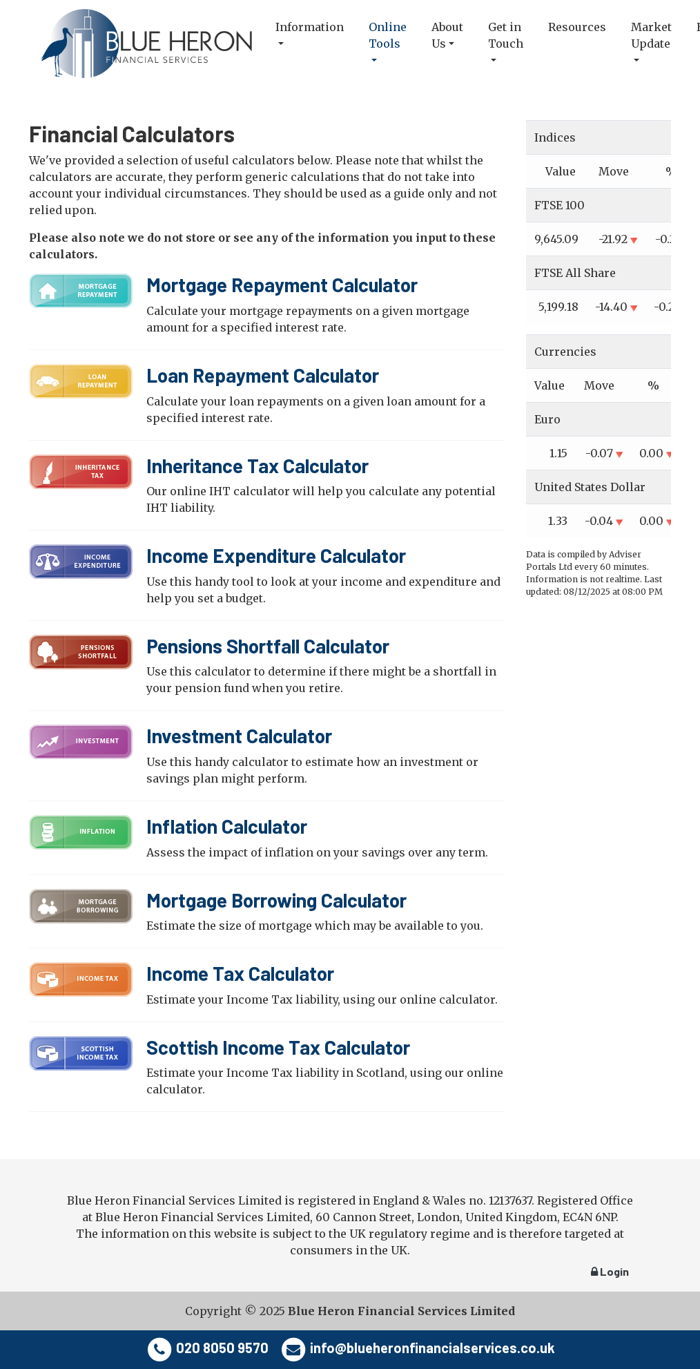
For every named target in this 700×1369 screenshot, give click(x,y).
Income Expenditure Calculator (276, 555)
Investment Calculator (239, 735)
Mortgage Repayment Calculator (282, 284)
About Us (447, 35)
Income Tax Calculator (240, 973)
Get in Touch (505, 35)
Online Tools (388, 35)
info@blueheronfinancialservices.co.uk (432, 1347)
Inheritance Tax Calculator (257, 465)
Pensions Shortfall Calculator (267, 646)
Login (610, 1271)
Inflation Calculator (226, 826)
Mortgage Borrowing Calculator (276, 900)
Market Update (651, 35)
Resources (577, 27)
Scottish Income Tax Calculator (278, 1047)
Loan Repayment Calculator (262, 375)
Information (309, 27)
